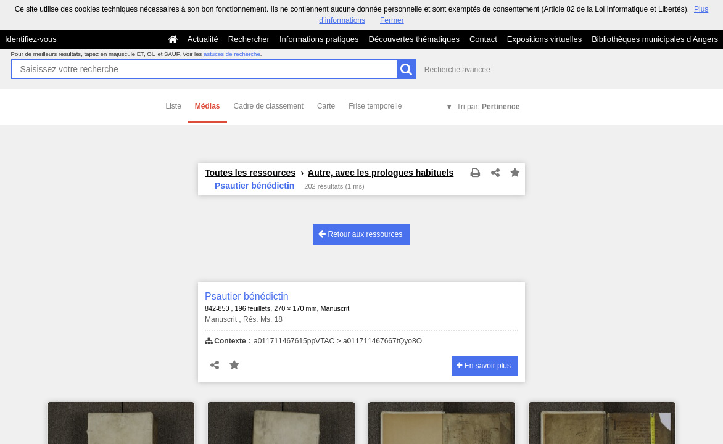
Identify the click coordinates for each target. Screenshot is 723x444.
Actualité (203, 39)
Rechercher (249, 39)
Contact (483, 39)
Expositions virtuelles (544, 39)
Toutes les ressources (250, 173)
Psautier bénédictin (247, 296)
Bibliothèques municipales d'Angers (655, 39)
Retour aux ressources (360, 234)
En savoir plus (484, 365)
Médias (207, 106)
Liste (173, 106)
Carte (326, 106)
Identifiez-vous (31, 39)
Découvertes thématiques (414, 39)
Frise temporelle (375, 106)
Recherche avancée (457, 69)
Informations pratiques (319, 39)
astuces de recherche (232, 54)
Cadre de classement (269, 106)
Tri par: (488, 106)
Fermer (392, 20)
